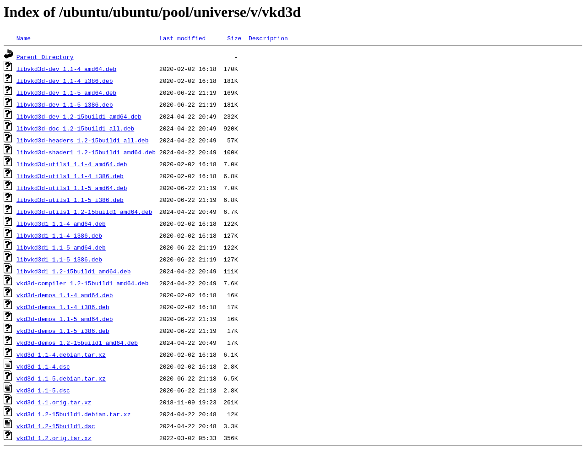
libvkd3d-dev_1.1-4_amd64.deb (66, 69)
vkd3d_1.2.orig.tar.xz (54, 438)
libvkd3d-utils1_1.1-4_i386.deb (70, 176)
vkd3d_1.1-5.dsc (43, 390)
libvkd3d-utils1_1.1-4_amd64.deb (71, 164)
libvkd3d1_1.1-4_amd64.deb (61, 223)
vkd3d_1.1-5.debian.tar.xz (61, 378)
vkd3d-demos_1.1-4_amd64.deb (64, 295)
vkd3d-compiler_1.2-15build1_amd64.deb (82, 283)
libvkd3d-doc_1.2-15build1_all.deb (75, 128)
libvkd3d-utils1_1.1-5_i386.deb (70, 200)
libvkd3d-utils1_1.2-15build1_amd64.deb (84, 211)
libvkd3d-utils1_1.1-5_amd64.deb (71, 188)
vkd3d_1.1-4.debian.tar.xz (61, 354)
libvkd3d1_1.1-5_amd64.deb (61, 247)
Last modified (182, 38)
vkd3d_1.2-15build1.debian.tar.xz (73, 414)
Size (234, 38)
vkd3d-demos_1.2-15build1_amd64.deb (77, 342)
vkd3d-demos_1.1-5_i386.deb (62, 331)
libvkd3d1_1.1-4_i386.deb (59, 235)
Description (268, 38)
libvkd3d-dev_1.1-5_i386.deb (64, 104)
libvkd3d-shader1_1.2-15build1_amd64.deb (86, 152)
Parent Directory (45, 57)
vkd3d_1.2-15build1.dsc (55, 426)
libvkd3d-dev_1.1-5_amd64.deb (66, 92)
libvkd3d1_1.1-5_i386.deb (59, 259)
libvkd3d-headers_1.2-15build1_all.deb (82, 140)
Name (23, 38)
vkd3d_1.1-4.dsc (43, 366)
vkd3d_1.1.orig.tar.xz (54, 402)
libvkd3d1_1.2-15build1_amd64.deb (73, 271)
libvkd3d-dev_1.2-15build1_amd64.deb (78, 116)
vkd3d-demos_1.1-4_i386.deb (62, 307)
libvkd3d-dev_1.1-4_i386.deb (64, 80)
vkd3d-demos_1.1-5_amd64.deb (64, 319)
